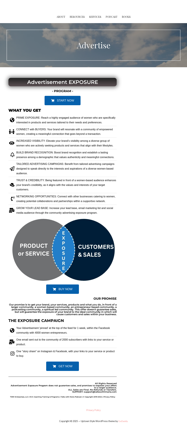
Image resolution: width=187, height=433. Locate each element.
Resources (77, 16)
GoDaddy (123, 421)
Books (126, 16)
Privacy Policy (93, 410)
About (61, 16)
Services (95, 16)
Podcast (111, 16)
